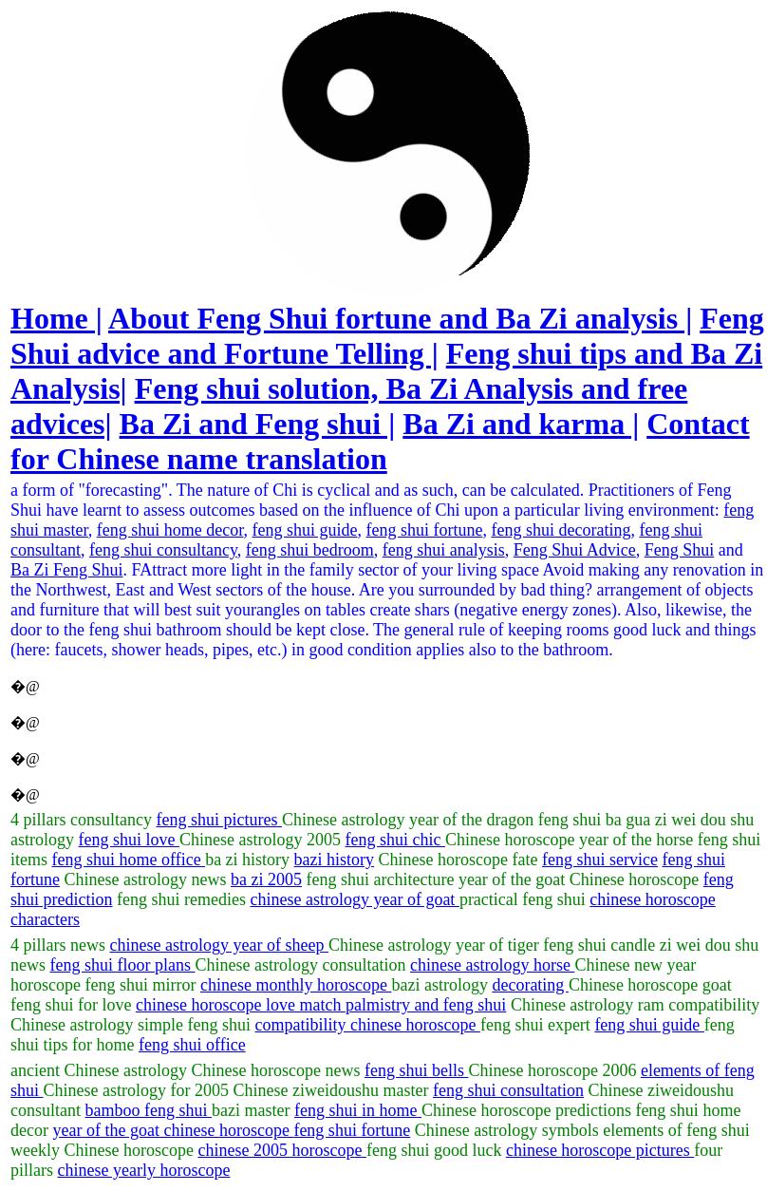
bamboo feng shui (148, 1110)
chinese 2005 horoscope (281, 1150)
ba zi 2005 (266, 879)
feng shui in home (357, 1110)
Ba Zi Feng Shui (66, 569)
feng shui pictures (218, 819)
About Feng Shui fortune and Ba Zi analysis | (400, 318)
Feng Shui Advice (575, 549)
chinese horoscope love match (241, 1004)
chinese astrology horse (492, 964)
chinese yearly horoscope (144, 1170)
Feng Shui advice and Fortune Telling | (387, 335)
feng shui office (192, 1044)
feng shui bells (417, 1070)
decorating (530, 984)
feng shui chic (394, 839)
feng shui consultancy (163, 549)
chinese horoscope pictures (600, 1150)
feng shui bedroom (310, 549)
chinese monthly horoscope (295, 984)
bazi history (334, 859)
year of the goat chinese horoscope (172, 1130)
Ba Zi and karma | (520, 423)
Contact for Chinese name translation (380, 441)
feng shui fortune (423, 529)
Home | (56, 318)
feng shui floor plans (123, 964)
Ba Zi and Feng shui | (258, 423)
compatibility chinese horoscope (366, 1024)
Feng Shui (680, 549)
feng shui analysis (444, 549)
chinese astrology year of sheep (218, 945)
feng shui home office (129, 859)
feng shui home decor (170, 529)
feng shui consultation (508, 1090)
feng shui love (129, 839)
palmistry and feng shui (426, 1004)
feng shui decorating (560, 529)
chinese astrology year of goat (354, 899)
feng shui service (600, 859)
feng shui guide (305, 529)
